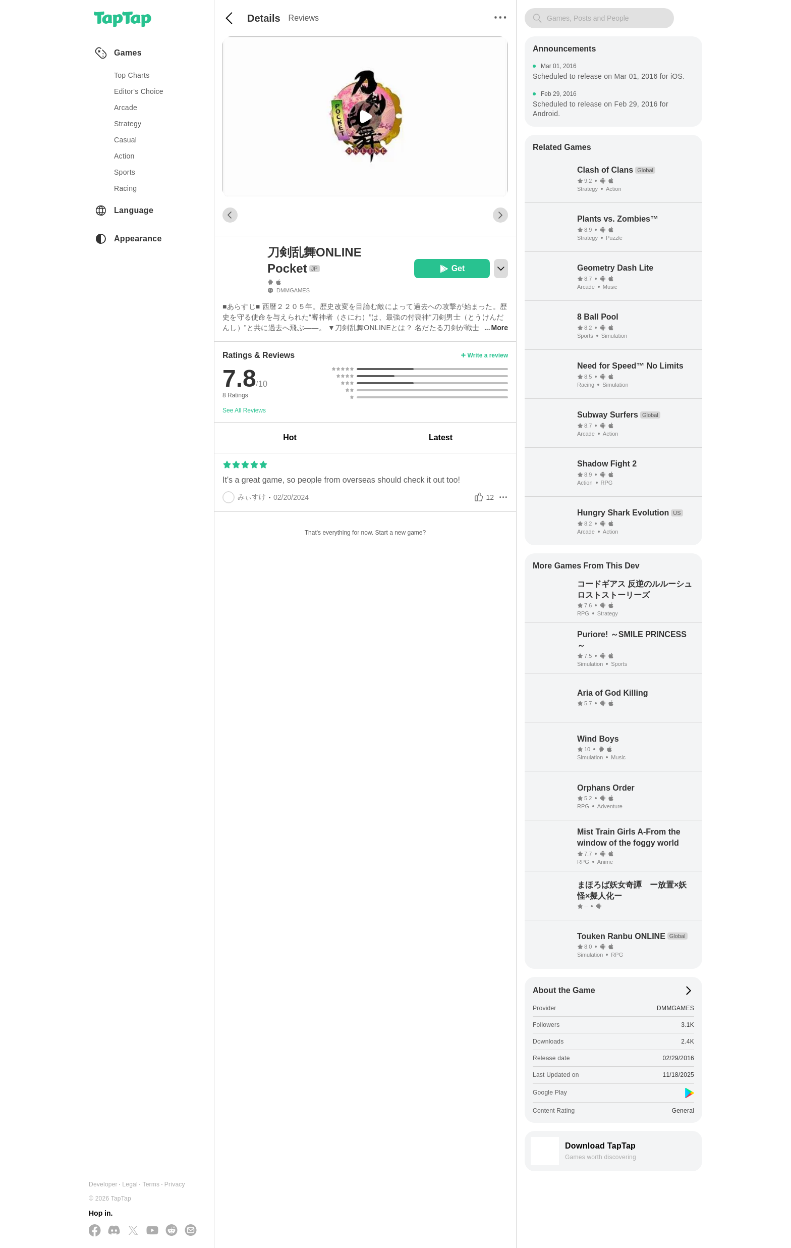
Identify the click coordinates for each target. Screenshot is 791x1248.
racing (125, 188)
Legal (130, 1184)
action (124, 156)
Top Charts (132, 75)
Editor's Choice (138, 91)
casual (125, 140)
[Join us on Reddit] (171, 1230)
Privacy (174, 1184)
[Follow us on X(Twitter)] (133, 1231)
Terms (150, 1184)
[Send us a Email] (191, 1230)
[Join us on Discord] (114, 1230)
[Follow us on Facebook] (95, 1231)
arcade (125, 107)
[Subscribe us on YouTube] (152, 1230)
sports (124, 172)
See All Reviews (244, 410)
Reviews (304, 18)
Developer (103, 1184)
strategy (127, 124)
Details (263, 18)
